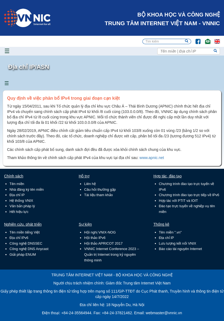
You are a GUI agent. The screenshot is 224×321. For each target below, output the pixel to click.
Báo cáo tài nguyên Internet (180, 249)
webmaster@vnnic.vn (164, 313)
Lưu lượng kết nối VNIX (177, 243)
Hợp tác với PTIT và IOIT (178, 201)
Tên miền (16, 184)
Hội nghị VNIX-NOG (100, 232)
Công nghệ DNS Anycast (29, 249)
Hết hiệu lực (18, 212)
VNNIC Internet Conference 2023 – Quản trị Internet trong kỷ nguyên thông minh (111, 254)
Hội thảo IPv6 (94, 238)
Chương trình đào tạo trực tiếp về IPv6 (189, 195)
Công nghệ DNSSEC (25, 243)
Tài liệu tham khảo (98, 195)
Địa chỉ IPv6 (18, 238)
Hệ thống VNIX (21, 201)
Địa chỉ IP (17, 195)
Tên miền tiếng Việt (24, 232)
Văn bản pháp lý (22, 206)
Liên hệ (89, 184)
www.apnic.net (151, 157)
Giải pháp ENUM (22, 254)
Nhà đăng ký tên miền (26, 189)
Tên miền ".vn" (170, 232)
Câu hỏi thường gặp (100, 189)
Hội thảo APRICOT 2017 (103, 243)
